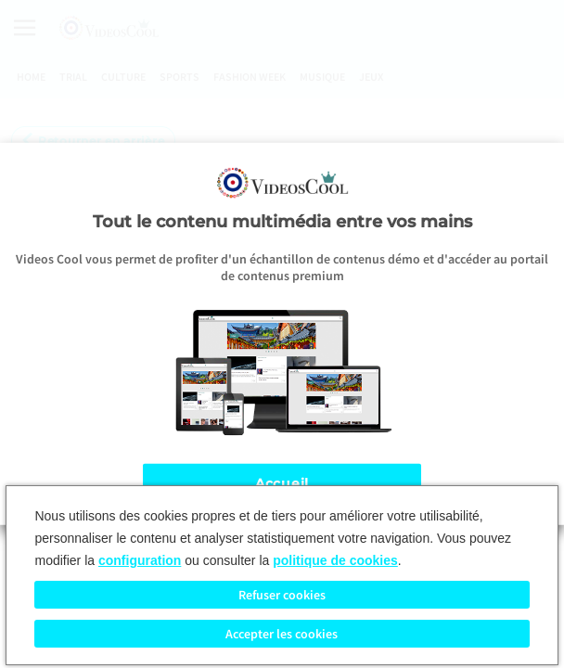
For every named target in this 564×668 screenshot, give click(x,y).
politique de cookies (335, 560)
